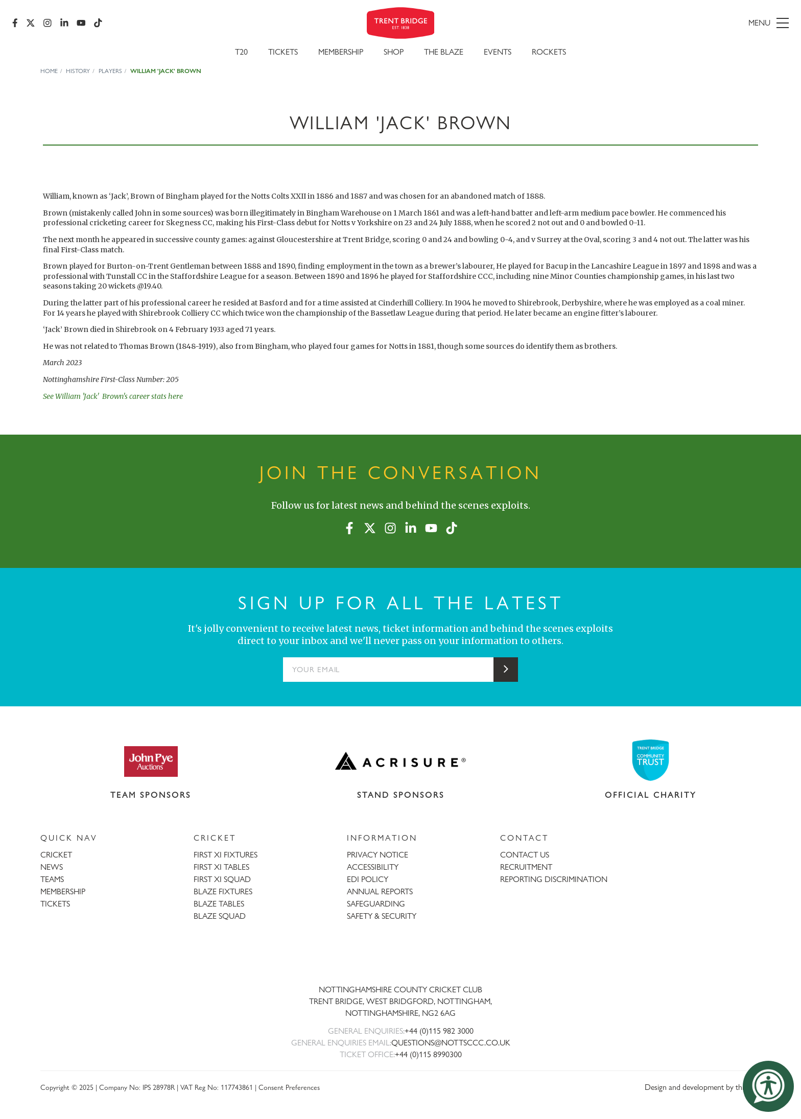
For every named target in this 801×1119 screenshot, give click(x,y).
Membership (340, 52)
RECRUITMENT (526, 867)
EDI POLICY (367, 879)
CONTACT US (524, 855)
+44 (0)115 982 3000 (439, 1031)
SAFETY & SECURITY (381, 916)
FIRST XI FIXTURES (225, 855)
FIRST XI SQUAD (222, 879)
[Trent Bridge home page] (400, 956)
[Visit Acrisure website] (400, 761)
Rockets (549, 52)
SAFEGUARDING (376, 904)
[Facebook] (15, 23)
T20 (241, 52)
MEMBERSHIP (62, 891)
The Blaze (443, 52)
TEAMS (52, 879)
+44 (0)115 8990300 (428, 1054)
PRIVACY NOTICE (377, 855)
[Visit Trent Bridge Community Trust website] (651, 760)
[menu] (663, 23)
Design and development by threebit (703, 1087)
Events (497, 52)
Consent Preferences (289, 1087)
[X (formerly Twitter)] (30, 23)
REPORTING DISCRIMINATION (553, 879)
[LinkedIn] (64, 23)
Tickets (283, 52)
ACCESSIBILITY (372, 867)
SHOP (394, 52)
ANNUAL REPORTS (380, 891)
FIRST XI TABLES (221, 867)
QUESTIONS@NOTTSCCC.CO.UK (450, 1042)
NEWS (51, 867)
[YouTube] (81, 23)
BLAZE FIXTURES (223, 891)
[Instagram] (47, 23)
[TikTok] (98, 23)
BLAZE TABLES (219, 904)
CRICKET (56, 855)
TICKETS (55, 904)
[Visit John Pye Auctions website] (151, 761)
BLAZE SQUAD (220, 916)
